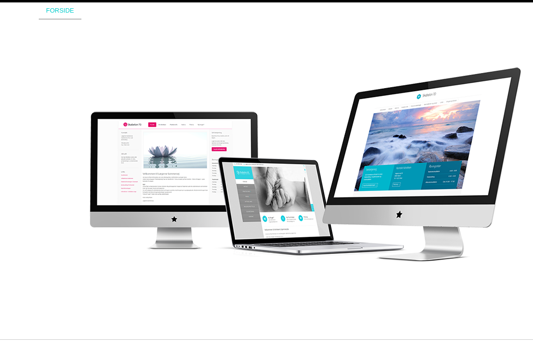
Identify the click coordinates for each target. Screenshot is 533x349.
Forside (60, 10)
